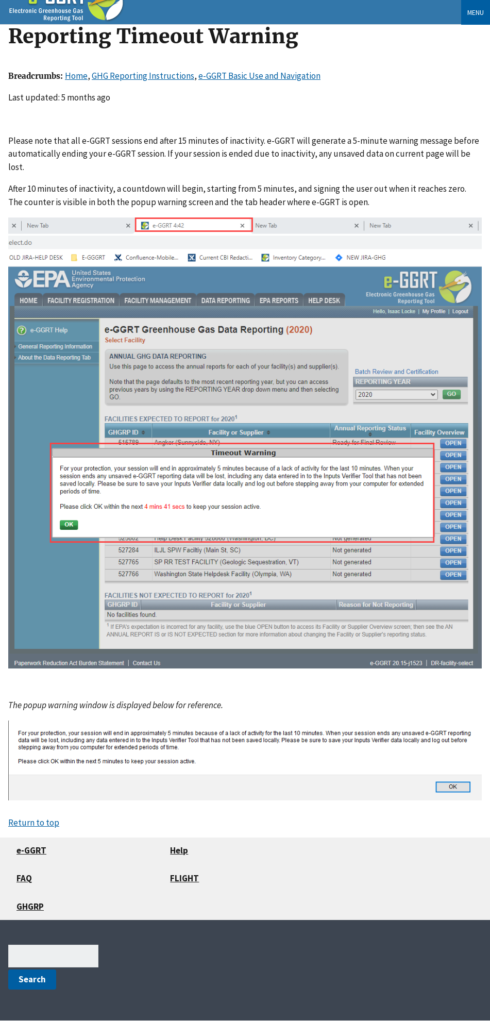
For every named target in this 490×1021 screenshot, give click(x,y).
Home (76, 75)
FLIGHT (184, 878)
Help (179, 850)
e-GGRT (31, 850)
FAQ (24, 878)
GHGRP (30, 906)
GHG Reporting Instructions (143, 75)
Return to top (33, 822)
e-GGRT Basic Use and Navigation (259, 75)
